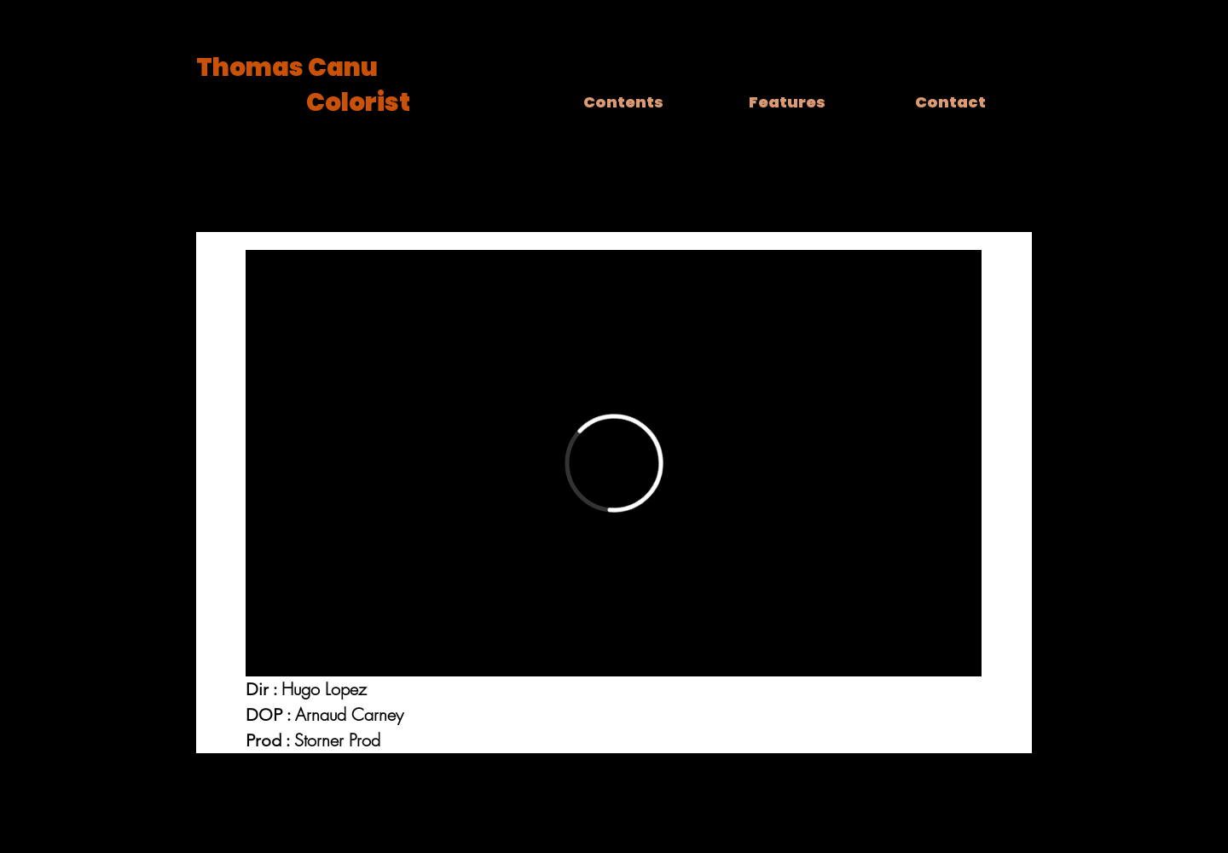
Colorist (358, 102)
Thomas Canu (287, 67)
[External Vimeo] (614, 463)
